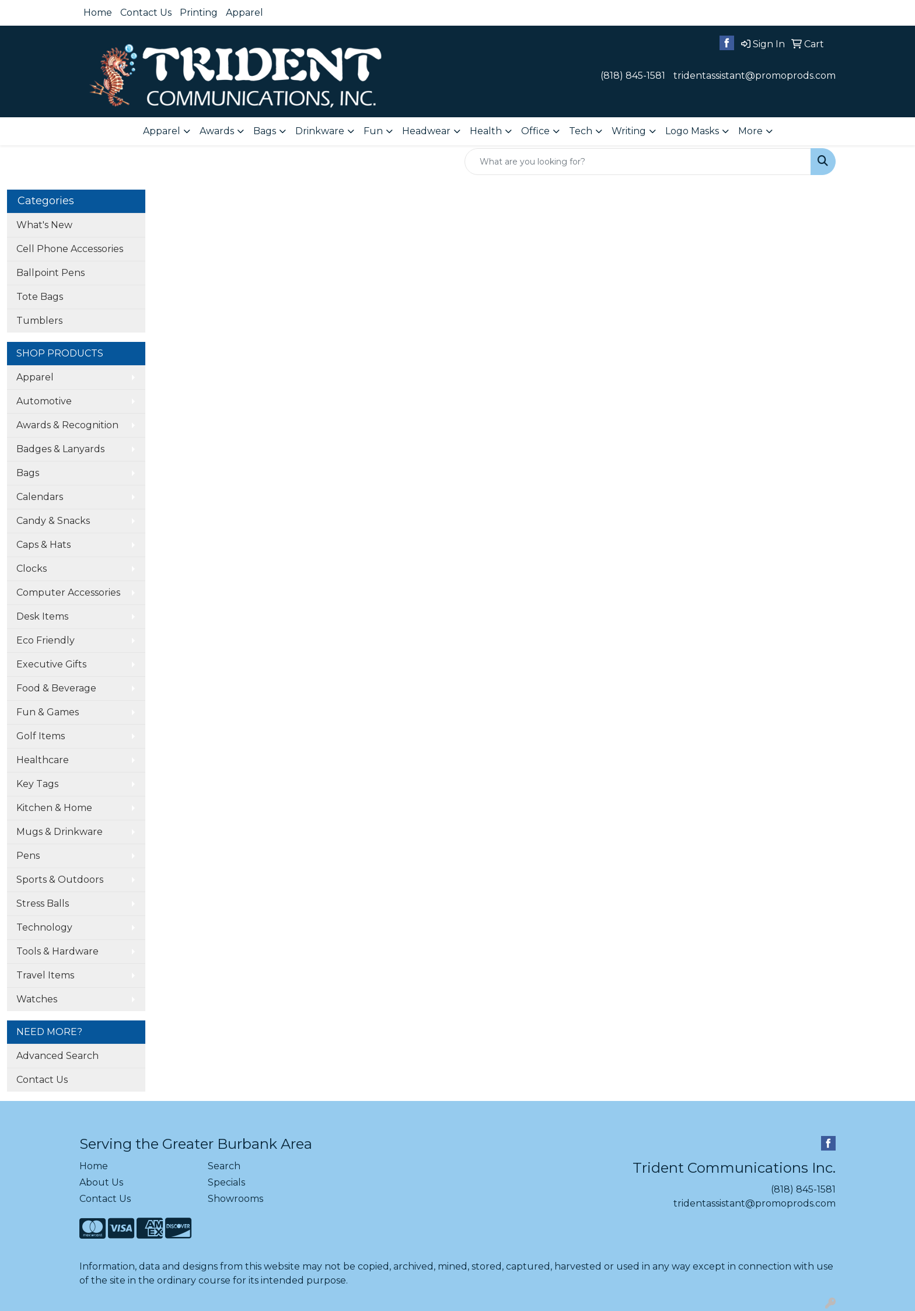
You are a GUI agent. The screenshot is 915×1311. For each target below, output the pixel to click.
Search (224, 1166)
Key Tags (37, 783)
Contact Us (146, 12)
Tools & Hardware (57, 951)
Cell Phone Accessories (69, 248)
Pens (28, 855)
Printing (199, 12)
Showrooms (235, 1198)
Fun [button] (373, 131)
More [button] (750, 131)
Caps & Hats (43, 544)
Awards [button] (217, 131)
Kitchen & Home (54, 807)
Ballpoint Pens (50, 272)
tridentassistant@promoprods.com (754, 75)
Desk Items (42, 616)
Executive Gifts (51, 664)
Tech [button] (580, 131)
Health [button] (486, 131)
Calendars (39, 496)
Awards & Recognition (67, 425)
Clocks (31, 568)
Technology (44, 927)
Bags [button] (264, 131)
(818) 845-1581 (632, 75)
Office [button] (535, 131)
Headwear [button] (426, 131)
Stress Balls (42, 903)
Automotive (44, 401)
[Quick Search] (638, 161)
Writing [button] (629, 131)
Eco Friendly (45, 640)
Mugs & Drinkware (59, 831)
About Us (101, 1182)
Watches (36, 999)
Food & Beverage (56, 688)
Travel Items (45, 975)
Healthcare (42, 759)
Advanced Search (57, 1055)
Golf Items (40, 736)
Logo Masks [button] (692, 131)
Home (97, 12)
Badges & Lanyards (60, 449)
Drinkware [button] (319, 131)
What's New (44, 224)
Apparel (244, 12)
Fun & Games (47, 712)
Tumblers (39, 320)
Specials (226, 1182)
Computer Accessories (68, 592)
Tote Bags (39, 296)
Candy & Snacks (53, 520)
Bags (27, 472)
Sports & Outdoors (59, 879)
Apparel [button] (161, 131)
